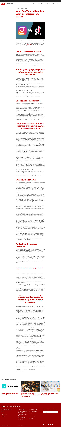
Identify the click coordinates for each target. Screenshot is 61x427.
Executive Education (34, 409)
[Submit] (59, 412)
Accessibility (18, 425)
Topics (34, 3)
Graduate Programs (21, 419)
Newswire (33, 369)
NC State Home (3, 1)
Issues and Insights (39, 3)
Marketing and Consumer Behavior (26, 369)
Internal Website (33, 416)
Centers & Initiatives (34, 411)
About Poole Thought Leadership (6, 409)
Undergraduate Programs (22, 417)
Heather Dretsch (29, 44)
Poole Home (58, 3)
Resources (25, 425)
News (32, 413)
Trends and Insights (22, 371)
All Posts (53, 3)
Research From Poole (47, 3)
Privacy (32, 418)
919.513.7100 (3, 416)
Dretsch (19, 370)
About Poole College (21, 409)
